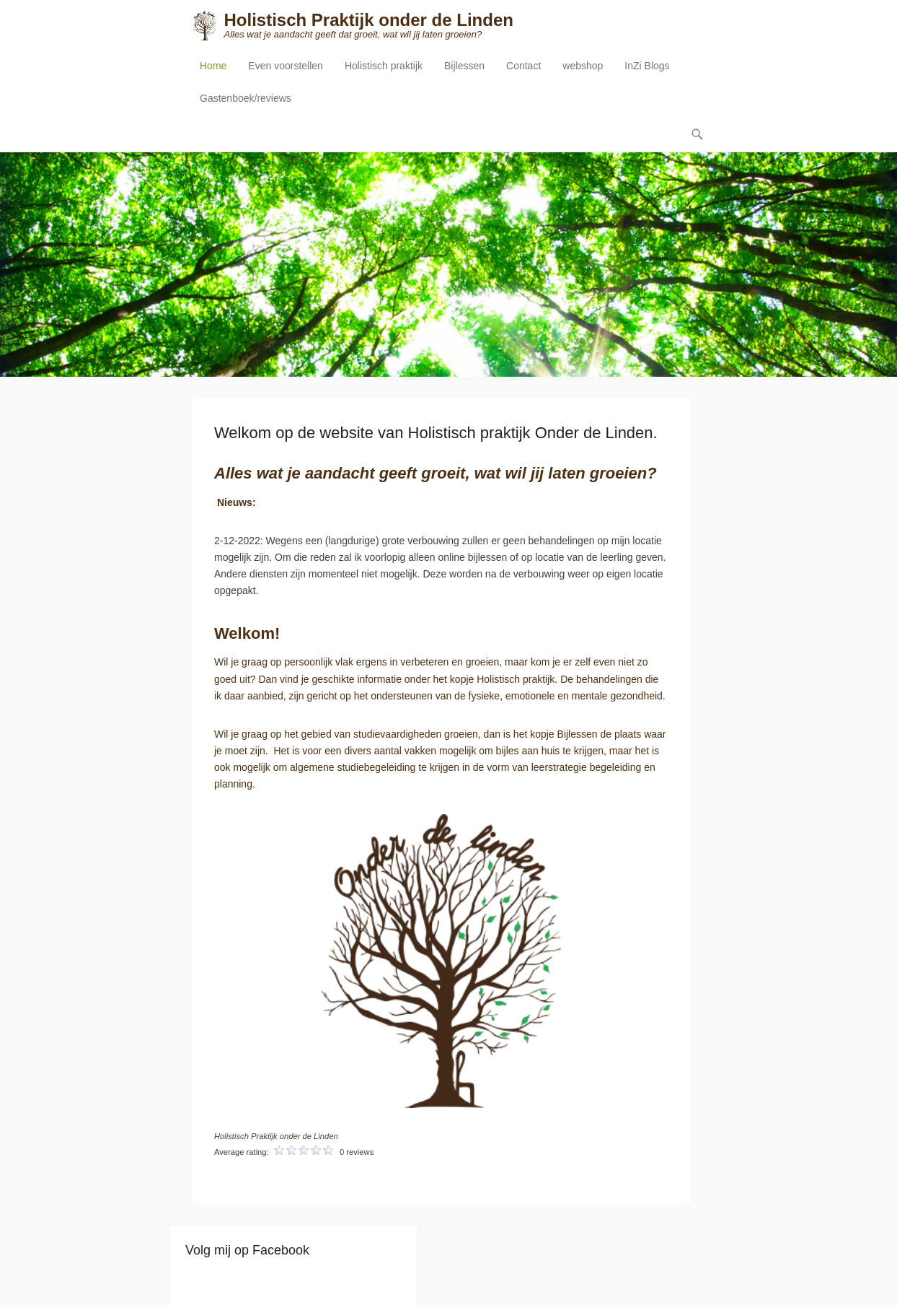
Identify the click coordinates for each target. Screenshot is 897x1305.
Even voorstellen (285, 65)
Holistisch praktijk (384, 65)
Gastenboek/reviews (245, 98)
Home (213, 65)
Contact (523, 65)
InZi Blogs (646, 65)
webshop (582, 65)
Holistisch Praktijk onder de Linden (368, 20)
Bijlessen (464, 65)
